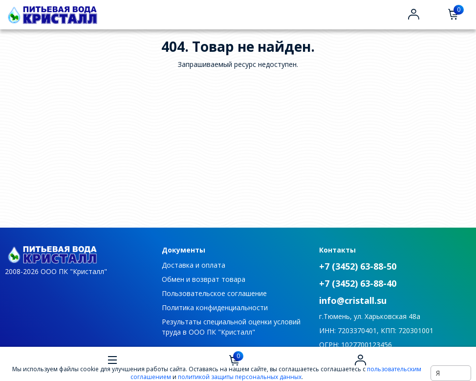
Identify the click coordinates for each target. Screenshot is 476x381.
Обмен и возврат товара (203, 279)
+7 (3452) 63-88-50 (357, 266)
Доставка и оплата (193, 265)
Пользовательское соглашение (214, 293)
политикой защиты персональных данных (240, 377)
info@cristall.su (353, 300)
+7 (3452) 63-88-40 (357, 283)
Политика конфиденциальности (215, 307)
